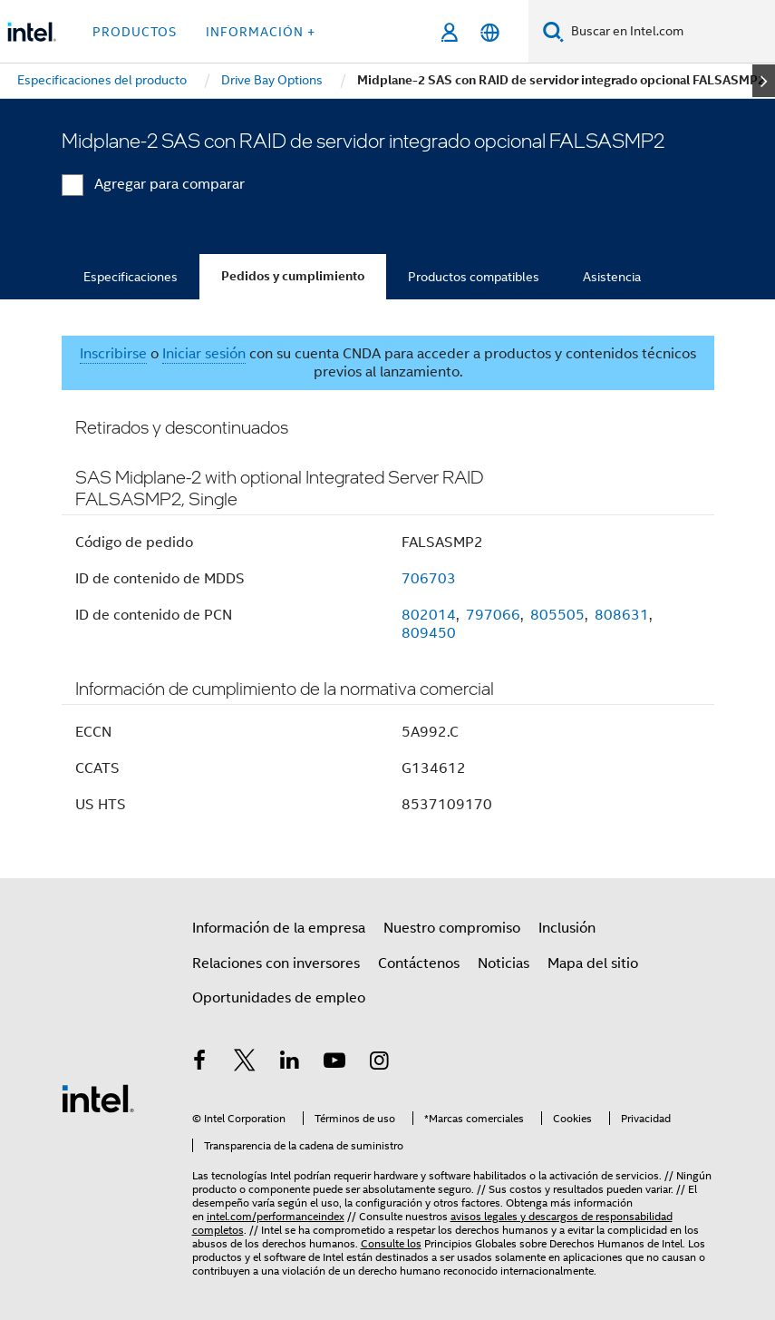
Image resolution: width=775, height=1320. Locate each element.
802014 (429, 615)
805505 (557, 615)
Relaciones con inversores (276, 963)
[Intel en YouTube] (334, 1063)
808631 (622, 615)
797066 (493, 615)
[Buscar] (553, 31)
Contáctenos (419, 963)
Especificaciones (130, 277)
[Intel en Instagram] (379, 1063)
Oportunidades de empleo (278, 998)
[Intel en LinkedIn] (290, 1063)
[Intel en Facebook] (200, 1063)
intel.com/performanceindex (275, 1216)
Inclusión (567, 928)
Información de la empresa (278, 928)
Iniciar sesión (204, 354)
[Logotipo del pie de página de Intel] (98, 1098)
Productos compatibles (473, 277)
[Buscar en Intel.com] (669, 31)
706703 (429, 579)
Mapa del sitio (592, 963)
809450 (429, 633)
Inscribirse (113, 354)
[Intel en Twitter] (244, 1063)
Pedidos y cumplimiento (292, 276)
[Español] (490, 32)
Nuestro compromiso (451, 928)
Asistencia (612, 277)
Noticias (503, 963)
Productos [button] (134, 32)
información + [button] (260, 32)
